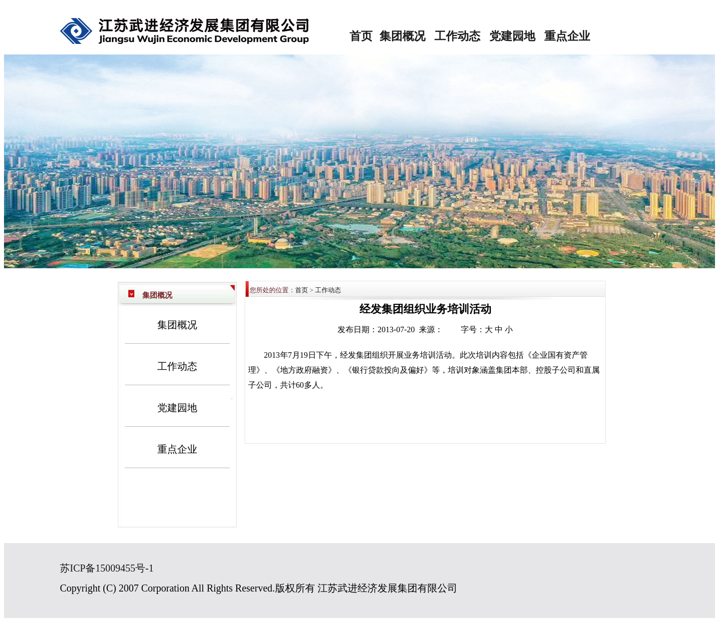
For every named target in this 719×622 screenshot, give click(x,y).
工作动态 (457, 36)
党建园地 (512, 36)
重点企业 (567, 36)
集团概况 (402, 36)
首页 (361, 36)
